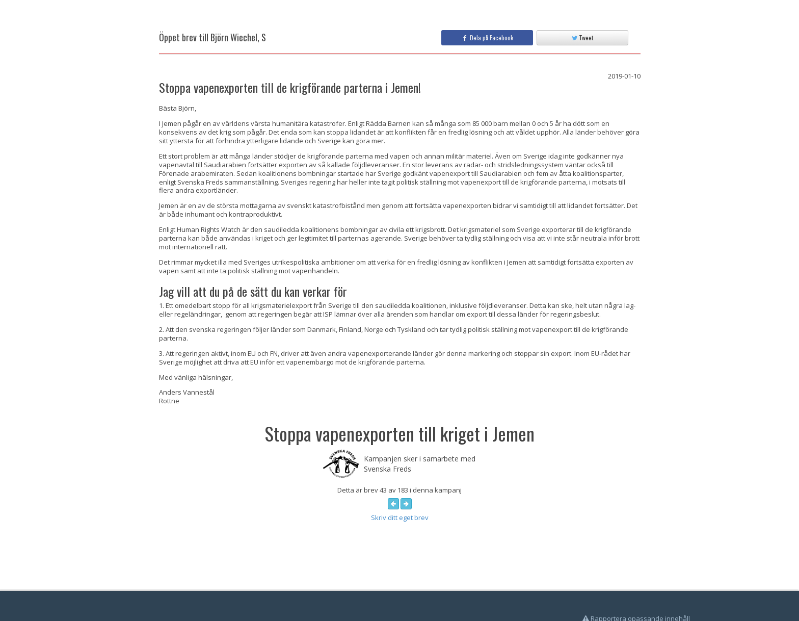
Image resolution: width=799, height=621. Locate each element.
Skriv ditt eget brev (400, 517)
